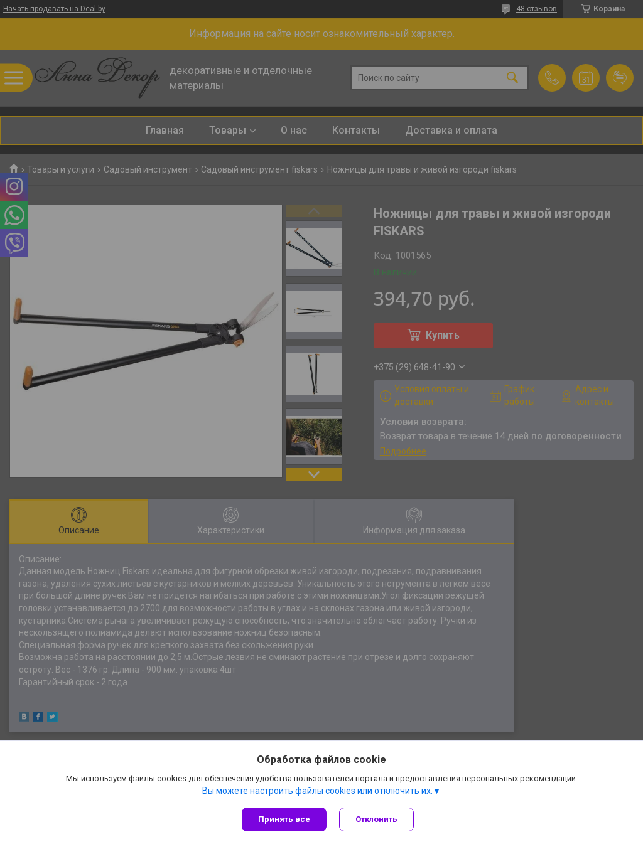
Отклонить (376, 819)
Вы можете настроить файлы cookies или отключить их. (317, 791)
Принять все (284, 819)
